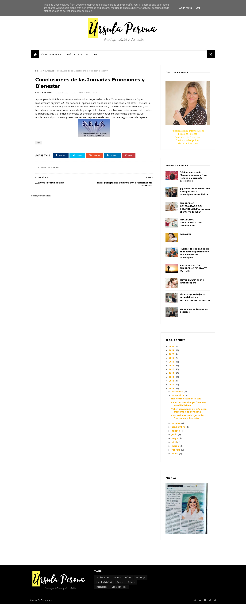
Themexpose (48, 600)
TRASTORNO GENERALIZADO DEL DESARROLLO (191, 223)
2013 (171, 381)
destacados (101, 587)
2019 (171, 358)
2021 (171, 350)
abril (174, 442)
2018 (171, 362)
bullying (131, 582)
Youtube (91, 55)
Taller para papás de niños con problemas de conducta (189, 411)
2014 (171, 377)
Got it (199, 8)
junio (174, 435)
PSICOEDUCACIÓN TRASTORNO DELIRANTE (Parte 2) (193, 269)
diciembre (177, 392)
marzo (175, 446)
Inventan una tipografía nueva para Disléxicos (188, 404)
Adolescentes (102, 578)
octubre (176, 423)
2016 (171, 369)
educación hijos (119, 587)
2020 (171, 354)
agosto (176, 431)
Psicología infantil (104, 582)
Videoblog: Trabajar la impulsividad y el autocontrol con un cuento (195, 298)
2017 (171, 366)
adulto (120, 582)
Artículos (72, 55)
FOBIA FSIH (186, 235)
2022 (171, 347)
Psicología (140, 578)
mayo (175, 438)
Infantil (128, 578)
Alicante (117, 578)
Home (38, 72)
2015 (171, 373)
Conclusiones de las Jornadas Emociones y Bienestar (188, 417)
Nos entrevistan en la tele (186, 399)
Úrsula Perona (51, 55)
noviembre (178, 396)
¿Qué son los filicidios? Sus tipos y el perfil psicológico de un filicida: (195, 192)
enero (175, 454)
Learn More (185, 8)
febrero (176, 450)
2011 (171, 388)
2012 (171, 385)
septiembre (178, 427)
